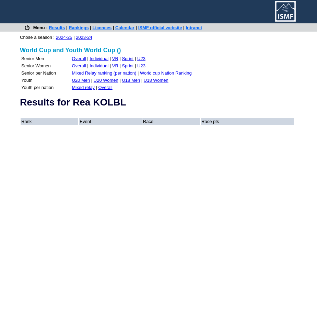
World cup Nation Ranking (166, 73)
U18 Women (156, 80)
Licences (102, 27)
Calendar (124, 27)
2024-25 (64, 37)
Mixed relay (83, 87)
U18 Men (131, 80)
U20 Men (81, 80)
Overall (79, 58)
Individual (99, 58)
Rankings (79, 27)
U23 (141, 58)
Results (57, 27)
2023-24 (84, 37)
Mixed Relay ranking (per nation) (104, 73)
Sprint (127, 58)
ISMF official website (160, 27)
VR (115, 58)
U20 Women (106, 80)
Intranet (194, 27)
